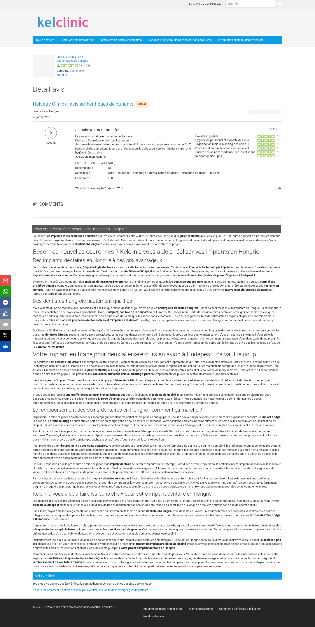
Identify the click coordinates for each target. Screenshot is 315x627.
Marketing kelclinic (201, 608)
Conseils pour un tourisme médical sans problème (180, 40)
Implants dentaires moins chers (162, 608)
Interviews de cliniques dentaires (121, 40)
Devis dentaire (45, 40)
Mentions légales (153, 616)
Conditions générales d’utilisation (240, 608)
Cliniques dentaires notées (77, 40)
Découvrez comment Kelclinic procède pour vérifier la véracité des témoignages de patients (90, 590)
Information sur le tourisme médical (240, 40)
